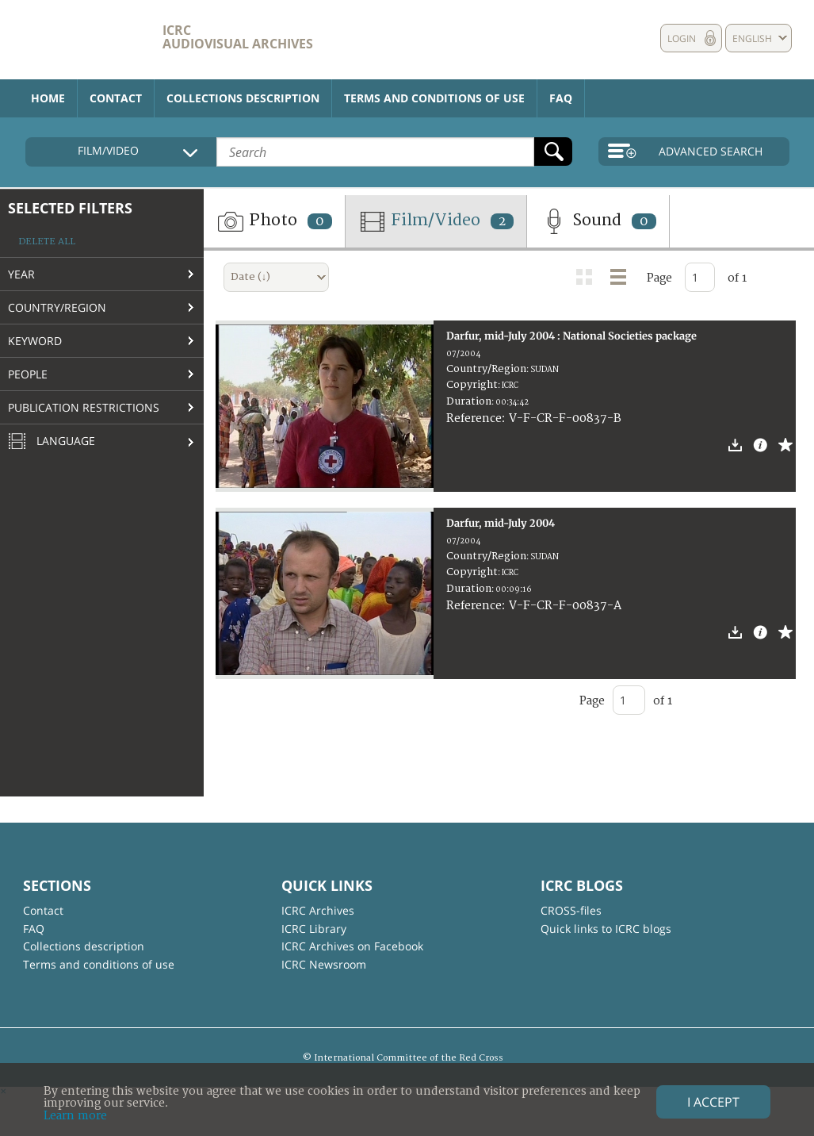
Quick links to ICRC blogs (606, 928)
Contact (116, 98)
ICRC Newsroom (323, 964)
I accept (713, 1102)
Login (681, 38)
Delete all (46, 242)
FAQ (560, 98)
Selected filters (70, 207)
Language (51, 441)
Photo (274, 221)
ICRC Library (313, 928)
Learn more (75, 1116)
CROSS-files (571, 910)
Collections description (242, 98)
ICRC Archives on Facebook (352, 946)
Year (21, 274)
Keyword (35, 340)
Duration (468, 401)
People (28, 374)
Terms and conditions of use (434, 98)
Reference (474, 418)
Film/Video (436, 221)
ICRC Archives (317, 910)
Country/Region (57, 307)
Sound (598, 221)
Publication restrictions (83, 407)
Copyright (472, 384)
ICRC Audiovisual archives (237, 36)
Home (48, 98)
